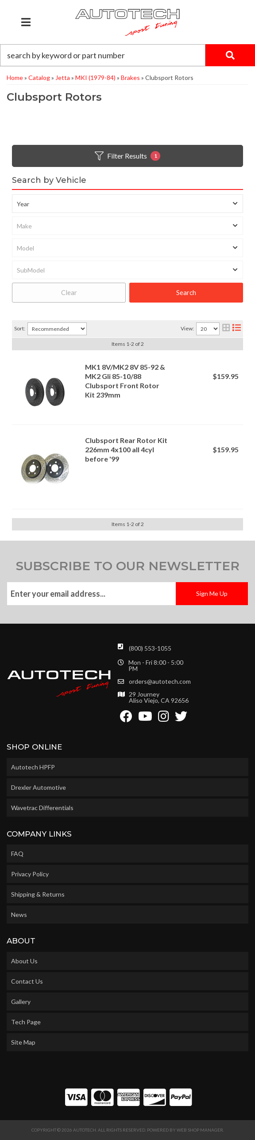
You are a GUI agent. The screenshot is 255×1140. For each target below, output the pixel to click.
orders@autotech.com (160, 681)
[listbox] (127, 203)
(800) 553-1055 (150, 648)
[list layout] (236, 328)
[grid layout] (226, 328)
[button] (127, 55)
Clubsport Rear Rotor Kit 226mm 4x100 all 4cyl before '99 (126, 449)
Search (186, 292)
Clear (69, 292)
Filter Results (127, 156)
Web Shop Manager (200, 1129)
